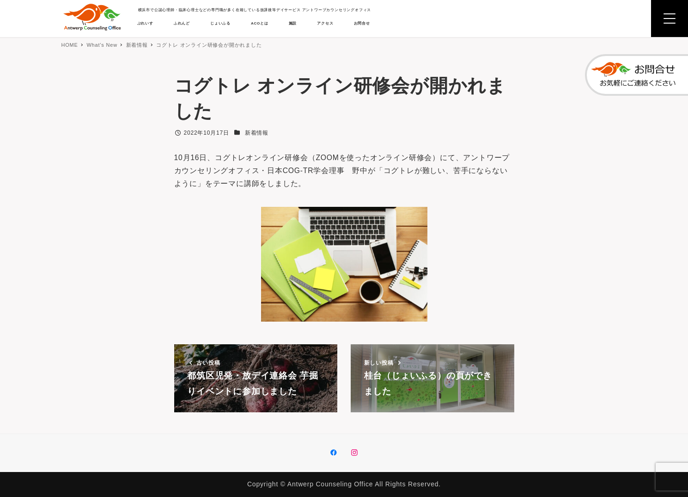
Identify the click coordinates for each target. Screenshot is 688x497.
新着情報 (256, 133)
